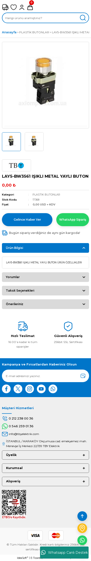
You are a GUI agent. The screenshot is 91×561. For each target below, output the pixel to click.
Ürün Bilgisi (14, 248)
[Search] (45, 18)
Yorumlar (13, 277)
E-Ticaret (36, 558)
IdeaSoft (22, 558)
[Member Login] (21, 7)
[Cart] (30, 7)
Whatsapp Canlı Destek (64, 552)
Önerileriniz (14, 304)
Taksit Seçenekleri (20, 290)
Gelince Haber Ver (27, 219)
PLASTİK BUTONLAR (46, 194)
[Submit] (83, 376)
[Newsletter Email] (45, 376)
